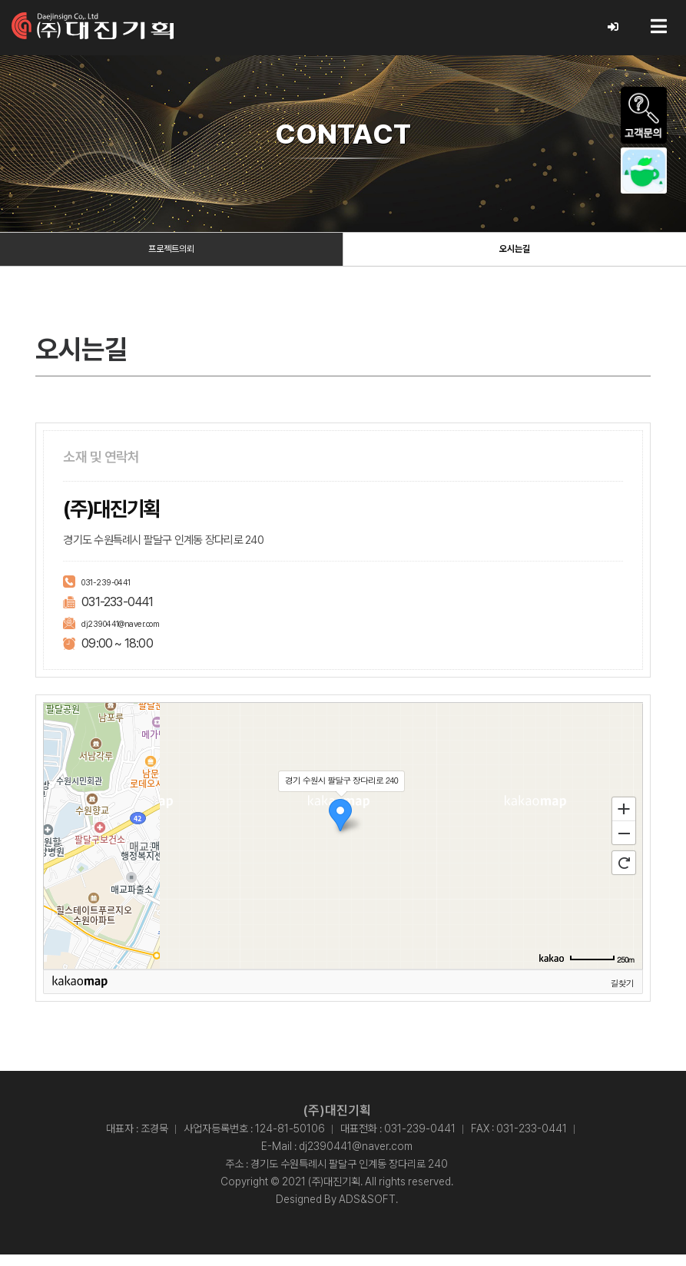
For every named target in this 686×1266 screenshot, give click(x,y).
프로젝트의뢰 (171, 255)
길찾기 (622, 994)
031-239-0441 (117, 592)
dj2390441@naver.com (138, 633)
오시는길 (514, 255)
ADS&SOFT (367, 1211)
